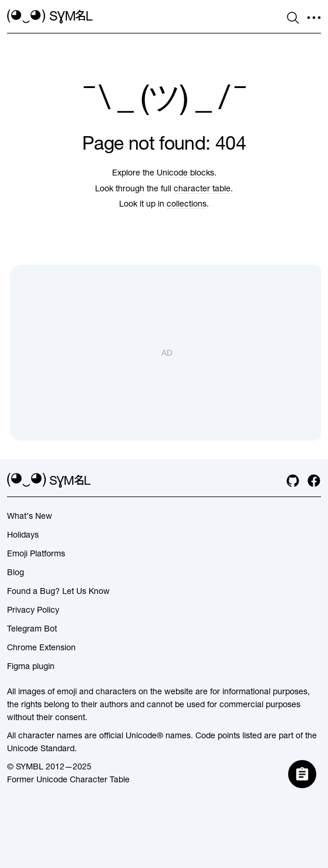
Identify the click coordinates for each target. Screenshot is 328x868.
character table (202, 188)
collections (187, 203)
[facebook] (314, 481)
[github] (293, 481)
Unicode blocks (185, 172)
